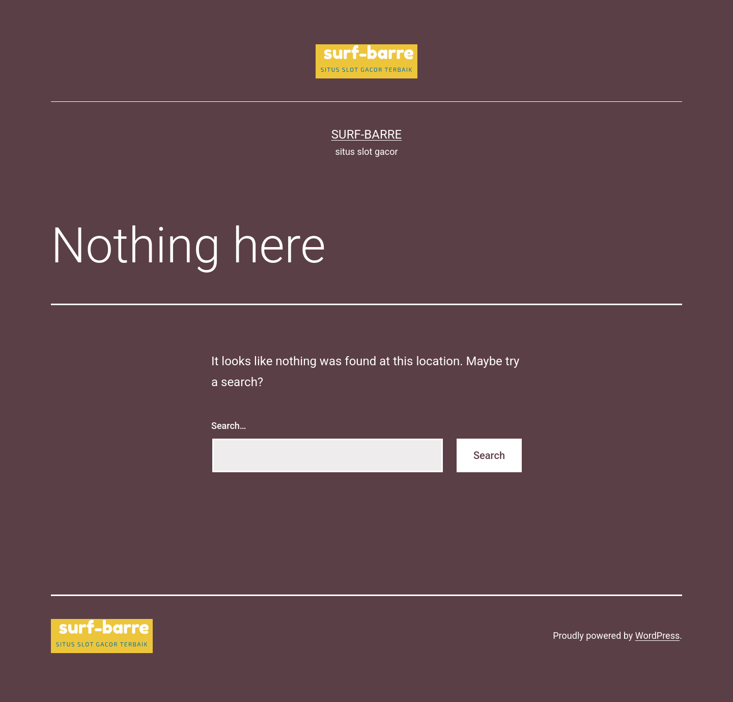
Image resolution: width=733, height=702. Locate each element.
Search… (228, 425)
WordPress (657, 635)
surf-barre (366, 134)
